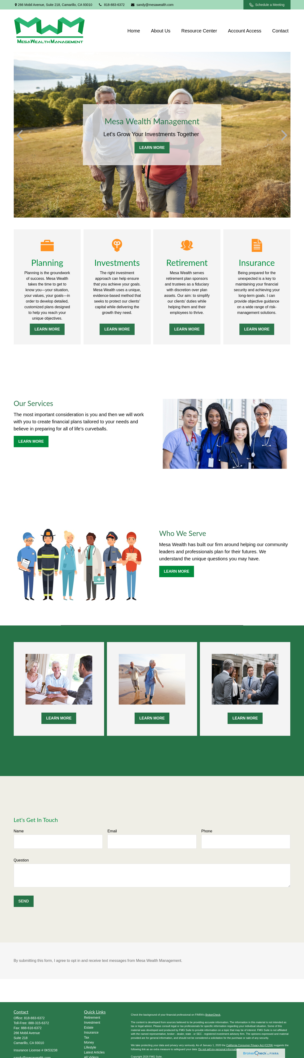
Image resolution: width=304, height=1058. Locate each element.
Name (19, 831)
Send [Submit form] (23, 901)
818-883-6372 (111, 5)
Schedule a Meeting (267, 5)
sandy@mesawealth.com (152, 5)
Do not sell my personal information (218, 1049)
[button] (134, 30)
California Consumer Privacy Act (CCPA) (249, 1045)
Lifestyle (90, 1047)
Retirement (92, 1017)
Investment (92, 1022)
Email (112, 831)
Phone (206, 831)
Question (21, 860)
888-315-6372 (38, 1023)
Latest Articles (94, 1052)
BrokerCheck (212, 1014)
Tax (86, 1037)
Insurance (91, 1032)
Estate (88, 1027)
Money (89, 1042)
